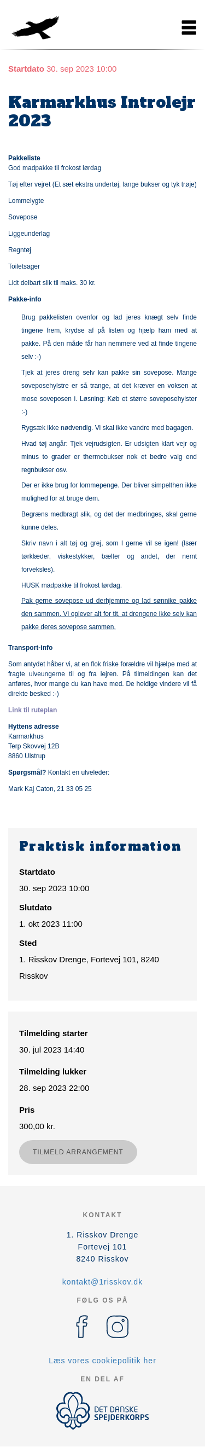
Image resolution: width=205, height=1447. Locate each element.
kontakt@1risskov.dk (102, 1281)
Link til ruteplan (32, 710)
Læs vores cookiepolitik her (102, 1360)
